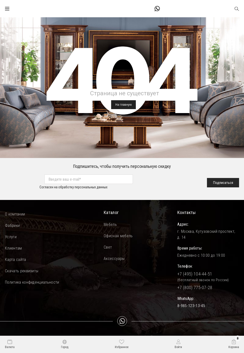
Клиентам (13, 248)
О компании (15, 214)
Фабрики (12, 225)
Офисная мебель (118, 236)
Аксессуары (114, 258)
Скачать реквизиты (21, 271)
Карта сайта (15, 259)
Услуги (11, 237)
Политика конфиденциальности (32, 282)
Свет (108, 247)
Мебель (110, 224)
